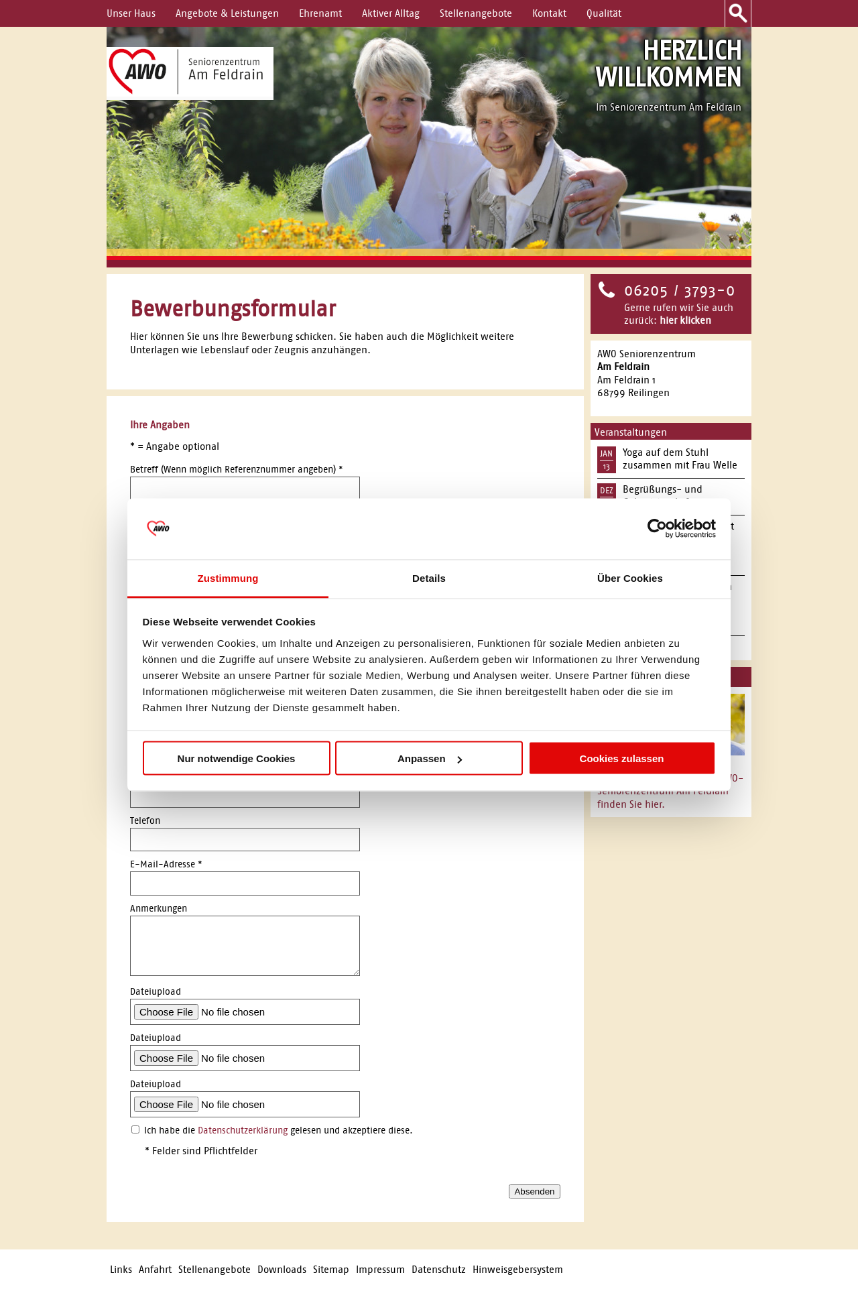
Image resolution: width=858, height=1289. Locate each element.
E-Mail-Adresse (166, 864)
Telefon (145, 821)
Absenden (534, 1191)
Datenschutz (439, 1269)
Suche (738, 13)
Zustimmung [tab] (228, 577)
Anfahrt (155, 1269)
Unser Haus (131, 13)
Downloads (281, 1269)
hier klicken (685, 320)
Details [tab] (429, 577)
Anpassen (429, 758)
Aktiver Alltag (391, 13)
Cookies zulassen (622, 758)
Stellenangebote (476, 13)
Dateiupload (155, 992)
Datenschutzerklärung (242, 1130)
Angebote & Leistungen (227, 13)
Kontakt (549, 13)
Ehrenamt (320, 13)
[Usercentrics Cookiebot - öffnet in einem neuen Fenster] (657, 529)
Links (121, 1269)
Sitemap (331, 1269)
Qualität (604, 13)
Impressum (380, 1269)
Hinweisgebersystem (518, 1269)
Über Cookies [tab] (630, 577)
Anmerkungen (158, 909)
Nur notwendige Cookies (237, 758)
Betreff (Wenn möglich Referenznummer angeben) (236, 470)
